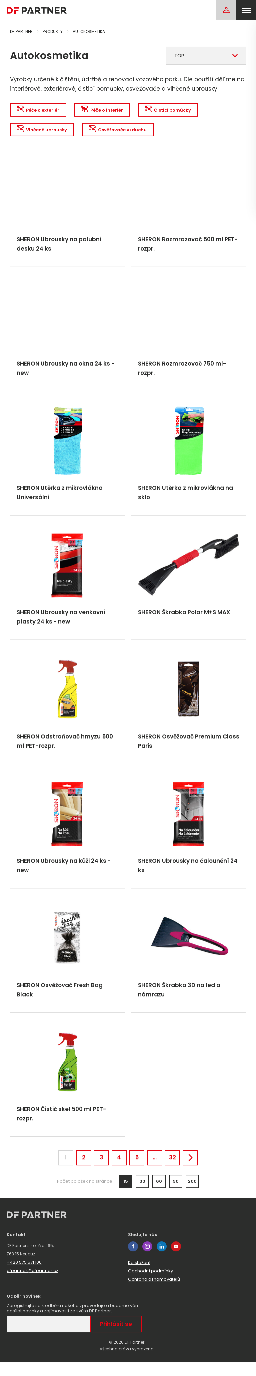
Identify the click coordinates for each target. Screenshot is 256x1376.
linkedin (162, 1260)
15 (125, 1195)
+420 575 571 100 (24, 1276)
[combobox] (206, 56)
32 (178, 1170)
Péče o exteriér (38, 110)
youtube (176, 1260)
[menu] (246, 10)
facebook (133, 1260)
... (158, 1170)
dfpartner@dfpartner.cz (32, 1284)
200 (192, 1195)
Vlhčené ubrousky (42, 130)
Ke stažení (139, 1276)
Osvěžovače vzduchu (119, 130)
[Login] (226, 10)
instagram (147, 1260)
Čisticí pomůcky (170, 110)
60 (159, 1195)
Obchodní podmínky (150, 1284)
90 (176, 1195)
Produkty (53, 31)
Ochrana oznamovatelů (154, 1293)
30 (142, 1195)
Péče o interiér (103, 110)
